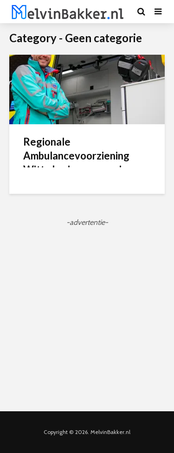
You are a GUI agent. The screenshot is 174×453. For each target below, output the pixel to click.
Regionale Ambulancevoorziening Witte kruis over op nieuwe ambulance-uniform (85, 162)
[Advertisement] (87, 315)
